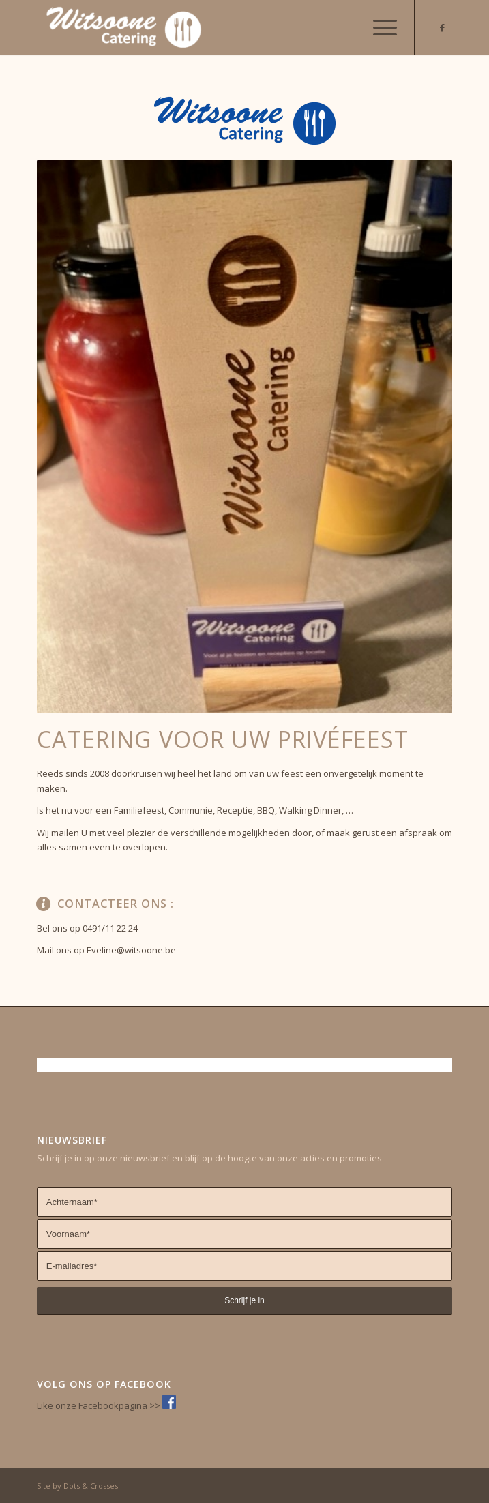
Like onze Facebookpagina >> (99, 1405)
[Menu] (378, 27)
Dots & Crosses (90, 1485)
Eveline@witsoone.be (131, 950)
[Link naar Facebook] (442, 27)
